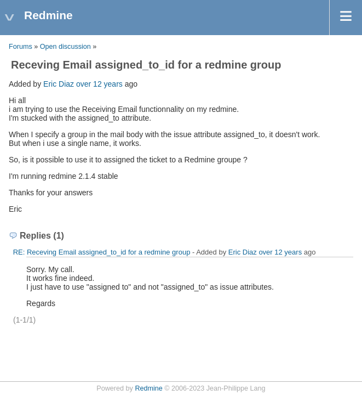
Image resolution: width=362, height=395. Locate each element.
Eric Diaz (58, 84)
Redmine (148, 388)
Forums (20, 46)
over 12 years (99, 84)
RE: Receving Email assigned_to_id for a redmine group (102, 252)
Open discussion (65, 46)
